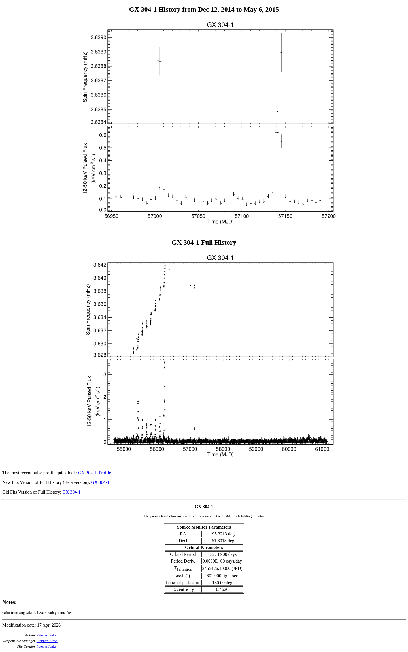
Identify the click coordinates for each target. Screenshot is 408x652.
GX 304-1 (100, 482)
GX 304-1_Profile (94, 472)
